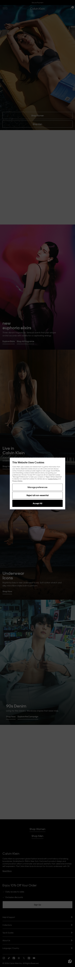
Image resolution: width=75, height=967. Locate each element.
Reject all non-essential (38, 495)
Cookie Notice (53, 479)
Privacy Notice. (17, 481)
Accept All (37, 503)
